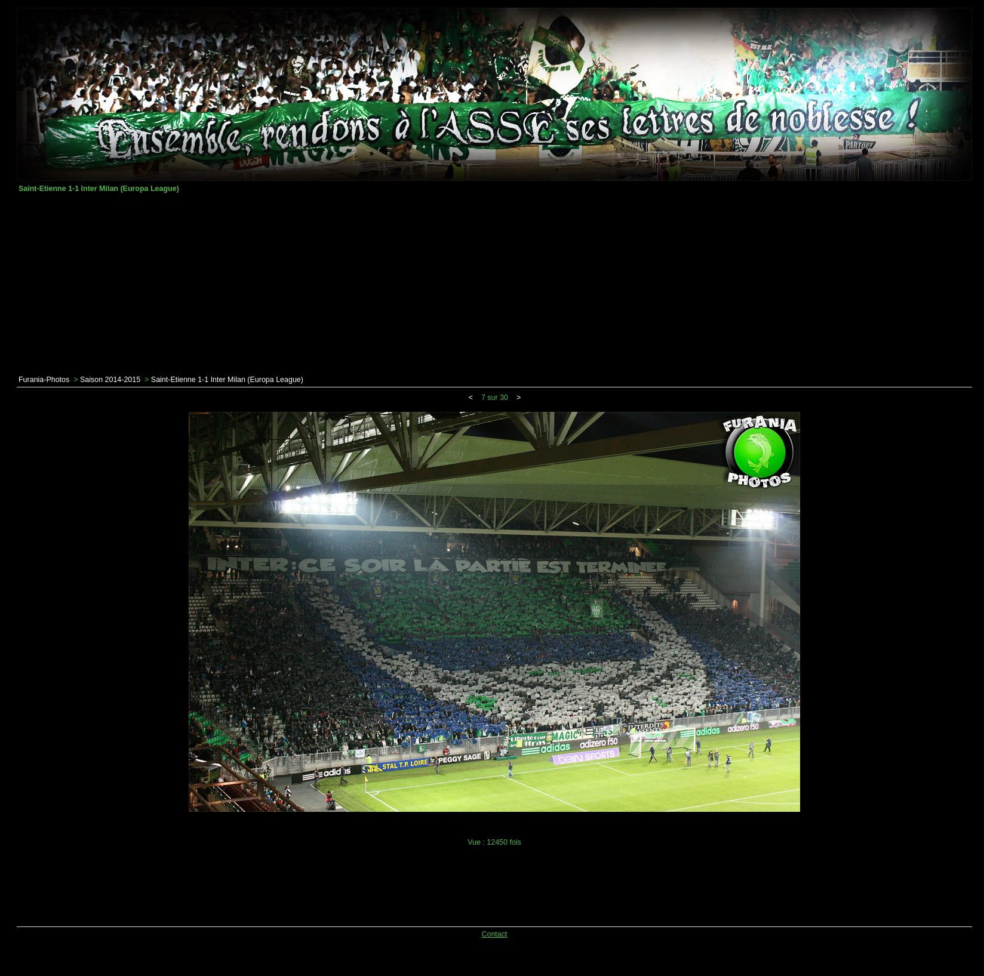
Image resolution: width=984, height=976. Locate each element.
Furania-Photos (44, 379)
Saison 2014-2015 (110, 379)
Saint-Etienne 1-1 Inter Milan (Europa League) (227, 379)
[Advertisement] (494, 284)
